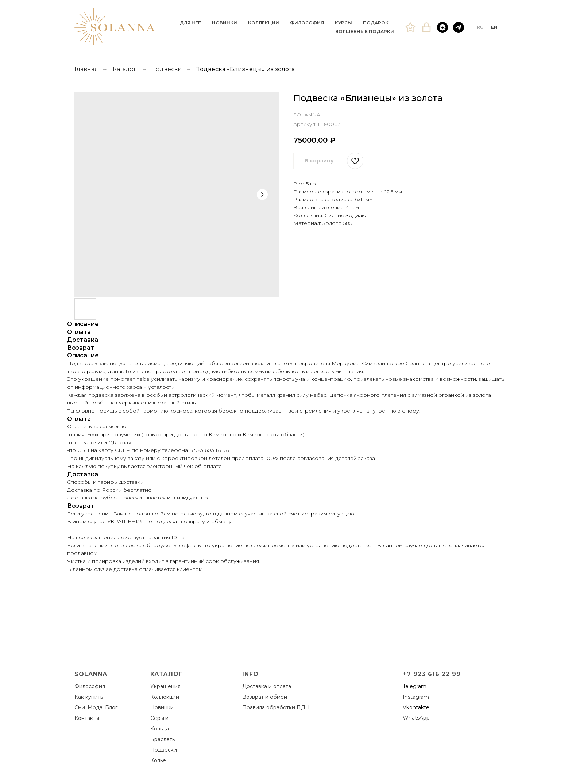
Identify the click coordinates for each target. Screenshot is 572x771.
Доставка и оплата (266, 686)
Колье (158, 760)
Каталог (124, 69)
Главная (86, 69)
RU (480, 27)
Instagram (416, 697)
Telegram (414, 686)
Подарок (376, 23)
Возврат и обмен (264, 697)
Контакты (86, 718)
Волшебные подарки (364, 31)
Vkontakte (416, 707)
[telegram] (458, 27)
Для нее (190, 23)
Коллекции (263, 23)
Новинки (224, 23)
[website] (410, 27)
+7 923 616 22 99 (432, 674)
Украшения (165, 686)
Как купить (88, 697)
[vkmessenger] (442, 27)
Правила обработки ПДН (276, 707)
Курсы (343, 23)
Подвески (166, 69)
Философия (307, 23)
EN (494, 27)
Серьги (159, 718)
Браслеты (163, 739)
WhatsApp (416, 717)
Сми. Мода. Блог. (96, 707)
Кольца (159, 728)
